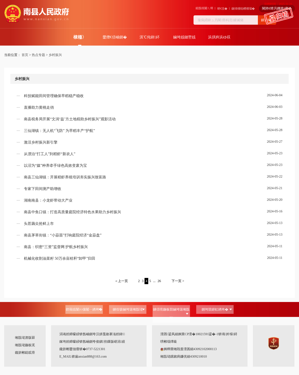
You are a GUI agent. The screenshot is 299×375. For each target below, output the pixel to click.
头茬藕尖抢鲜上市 (39, 224)
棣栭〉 (79, 37)
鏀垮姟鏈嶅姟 (184, 37)
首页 (25, 55)
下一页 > (178, 281)
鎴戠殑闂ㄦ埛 (204, 8)
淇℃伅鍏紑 (149, 37)
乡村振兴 (55, 55)
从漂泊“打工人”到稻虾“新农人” (49, 154)
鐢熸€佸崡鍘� (115, 37)
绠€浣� (222, 8)
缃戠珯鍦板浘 (25, 345)
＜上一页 (121, 281)
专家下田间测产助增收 (42, 189)
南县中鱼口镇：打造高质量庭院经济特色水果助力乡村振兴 (72, 212)
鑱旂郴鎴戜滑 (25, 352)
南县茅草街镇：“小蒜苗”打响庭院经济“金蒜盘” (63, 235)
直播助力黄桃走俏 (39, 107)
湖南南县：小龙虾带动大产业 (48, 200)
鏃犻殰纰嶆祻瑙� (243, 8)
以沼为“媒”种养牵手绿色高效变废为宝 (55, 165)
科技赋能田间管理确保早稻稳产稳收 (54, 96)
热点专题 (38, 55)
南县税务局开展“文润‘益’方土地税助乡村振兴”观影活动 (70, 119)
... (154, 281)
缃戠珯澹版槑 (25, 337)
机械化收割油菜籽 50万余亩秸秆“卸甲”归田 (59, 258)
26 (159, 281)
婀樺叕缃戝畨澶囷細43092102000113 (188, 349)
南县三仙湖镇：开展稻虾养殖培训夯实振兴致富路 (65, 177)
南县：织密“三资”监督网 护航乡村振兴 (56, 247)
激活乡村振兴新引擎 (41, 142)
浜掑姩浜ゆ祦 (219, 37)
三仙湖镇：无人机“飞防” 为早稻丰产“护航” (59, 131)
